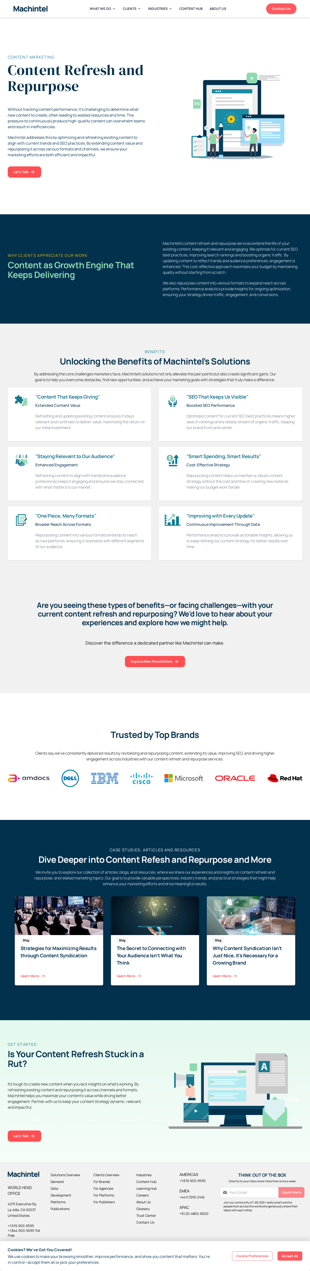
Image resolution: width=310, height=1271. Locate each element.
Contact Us (281, 8)
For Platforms (103, 1195)
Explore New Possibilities (155, 661)
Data (54, 1188)
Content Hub (191, 8)
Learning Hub (146, 1188)
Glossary (143, 1208)
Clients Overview (106, 1175)
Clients (132, 8)
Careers (142, 1195)
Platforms (58, 1202)
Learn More (33, 976)
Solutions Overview (65, 1175)
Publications (60, 1208)
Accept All (290, 1256)
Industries (160, 8)
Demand (57, 1181)
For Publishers (104, 1202)
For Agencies (103, 1188)
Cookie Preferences (252, 1256)
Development (61, 1195)
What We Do (103, 8)
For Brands (101, 1181)
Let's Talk (24, 172)
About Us (217, 8)
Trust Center (146, 1215)
